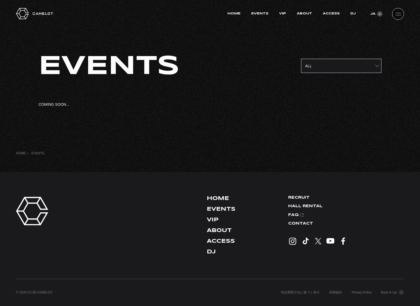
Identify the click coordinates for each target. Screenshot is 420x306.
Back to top (389, 292)
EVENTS (259, 13)
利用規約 (335, 292)
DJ (353, 13)
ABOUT (304, 13)
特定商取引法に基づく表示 (300, 292)
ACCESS (331, 13)
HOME (234, 13)
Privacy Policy (362, 292)
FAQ (293, 215)
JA (373, 13)
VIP (282, 13)
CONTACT (300, 223)
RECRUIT (299, 197)
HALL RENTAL (305, 206)
